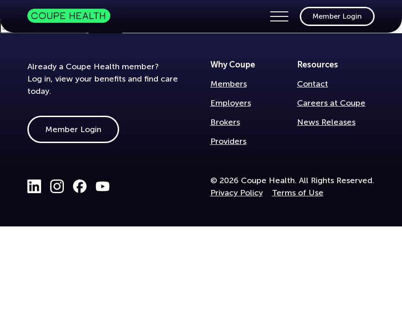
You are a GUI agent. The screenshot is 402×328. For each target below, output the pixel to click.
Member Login (337, 16)
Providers (228, 141)
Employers (230, 103)
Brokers (225, 122)
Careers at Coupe (331, 103)
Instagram (57, 186)
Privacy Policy (236, 193)
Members (228, 84)
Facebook (80, 186)
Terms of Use (298, 193)
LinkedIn (34, 186)
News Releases (326, 122)
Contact (312, 84)
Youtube (103, 186)
